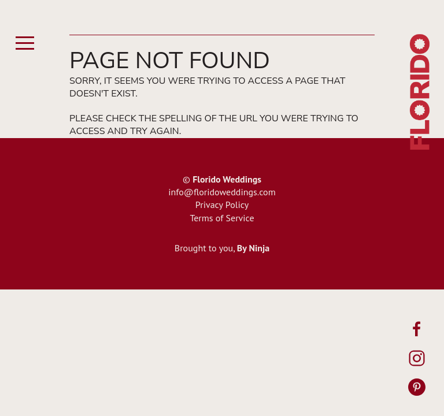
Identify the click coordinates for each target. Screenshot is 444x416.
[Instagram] (416, 358)
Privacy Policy (222, 204)
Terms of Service (222, 218)
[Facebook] (416, 329)
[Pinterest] (416, 387)
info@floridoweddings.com (221, 192)
